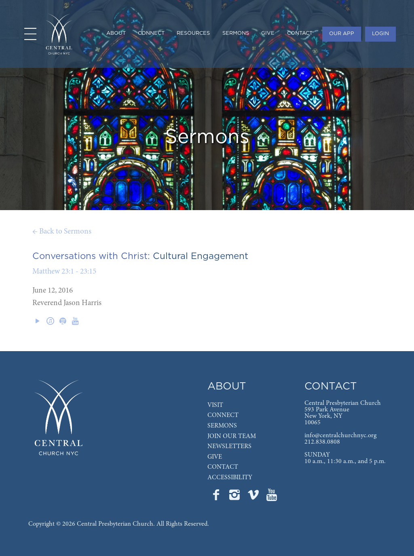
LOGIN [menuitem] (380, 33)
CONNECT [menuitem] (151, 33)
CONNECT (223, 415)
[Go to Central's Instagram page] (235, 497)
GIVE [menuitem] (268, 33)
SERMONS (222, 426)
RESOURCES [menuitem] (193, 33)
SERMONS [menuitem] (235, 33)
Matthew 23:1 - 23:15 (64, 272)
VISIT (215, 405)
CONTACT (222, 467)
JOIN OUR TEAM (231, 436)
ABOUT (226, 386)
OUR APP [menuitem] (341, 33)
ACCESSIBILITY (229, 477)
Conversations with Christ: (91, 256)
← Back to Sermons (61, 232)
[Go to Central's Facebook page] (216, 497)
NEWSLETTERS (229, 446)
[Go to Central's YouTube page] (271, 497)
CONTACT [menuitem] (300, 33)
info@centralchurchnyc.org (340, 435)
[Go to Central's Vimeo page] (254, 497)
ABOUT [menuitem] (116, 33)
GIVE (214, 457)
